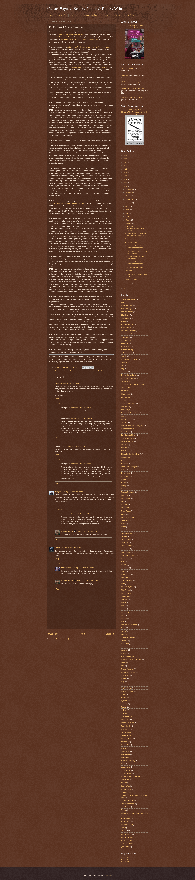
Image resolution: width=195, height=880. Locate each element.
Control (127, 239)
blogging (124, 372)
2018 (126, 172)
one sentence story (128, 637)
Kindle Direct (125, 574)
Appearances (126, 340)
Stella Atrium (66, 568)
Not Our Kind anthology (129, 625)
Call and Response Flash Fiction (132, 384)
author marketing (127, 350)
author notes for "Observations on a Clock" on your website (89, 47)
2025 (126, 159)
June (127, 210)
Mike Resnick (126, 593)
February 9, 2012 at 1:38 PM (81, 514)
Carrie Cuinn (125, 388)
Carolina (125, 75)
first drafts (124, 495)
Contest (124, 400)
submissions (125, 780)
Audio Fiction (125, 346)
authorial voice (126, 353)
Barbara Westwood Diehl (130, 359)
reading (123, 694)
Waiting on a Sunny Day (130, 82)
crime (123, 416)
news (123, 621)
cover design (125, 410)
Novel (123, 628)
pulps (123, 682)
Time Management (127, 804)
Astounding (125, 343)
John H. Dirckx (126, 546)
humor (123, 530)
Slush (123, 764)
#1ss (122, 302)
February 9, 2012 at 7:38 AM (70, 383)
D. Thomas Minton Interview (135, 267)
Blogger (108, 875)
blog (122, 369)
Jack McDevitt (126, 539)
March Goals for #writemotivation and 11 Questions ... (134, 228)
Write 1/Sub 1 (126, 821)
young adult (125, 847)
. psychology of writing (129, 299)
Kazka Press (125, 558)
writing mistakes (127, 837)
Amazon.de (125, 862)
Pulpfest (124, 678)
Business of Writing (128, 378)
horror (123, 524)
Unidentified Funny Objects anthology (134, 813)
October (128, 196)
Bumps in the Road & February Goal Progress (136, 252)
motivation (124, 599)
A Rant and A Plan (131, 242)
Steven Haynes (126, 773)
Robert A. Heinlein (127, 723)
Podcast (124, 663)
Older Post (111, 634)
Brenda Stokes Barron (129, 375)
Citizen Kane (125, 394)
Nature (123, 615)
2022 (126, 169)
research (124, 704)
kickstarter (124, 568)
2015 (126, 176)
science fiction (126, 732)
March (127, 220)
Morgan (58, 492)
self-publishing (126, 738)
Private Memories (127, 669)
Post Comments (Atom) (64, 639)
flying (123, 501)
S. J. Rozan (125, 729)
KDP (122, 561)
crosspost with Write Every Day (132, 426)
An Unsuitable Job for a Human (133, 97)
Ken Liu (124, 565)
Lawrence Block (126, 577)
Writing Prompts (126, 840)
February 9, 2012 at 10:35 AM (81, 408)
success (124, 783)
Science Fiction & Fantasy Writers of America (69, 203)
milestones (125, 596)
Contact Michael (91, 15)
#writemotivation (127, 312)
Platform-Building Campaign (131, 659)
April (127, 216)
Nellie (57, 383)
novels (123, 631)
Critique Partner (126, 419)
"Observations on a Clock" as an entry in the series (79, 39)
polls (122, 666)
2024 (126, 162)
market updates (126, 580)
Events (123, 482)
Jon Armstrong (126, 552)
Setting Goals (126, 745)
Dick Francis (125, 451)
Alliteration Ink (126, 327)
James (57, 548)
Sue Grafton (125, 786)
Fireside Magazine (127, 492)
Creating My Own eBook (130, 413)
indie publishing (126, 533)
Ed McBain (125, 463)
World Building (126, 818)
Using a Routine (131, 279)
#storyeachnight (126, 309)
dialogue (124, 448)
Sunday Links (126, 789)
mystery (124, 609)
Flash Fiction (125, 498)
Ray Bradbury (126, 688)
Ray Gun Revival (127, 691)
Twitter (123, 810)
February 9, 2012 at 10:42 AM (81, 464)
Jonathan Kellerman (128, 555)
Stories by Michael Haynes (130, 776)
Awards (123, 356)
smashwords (125, 767)
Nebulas (124, 618)
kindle (123, 571)
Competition (125, 397)
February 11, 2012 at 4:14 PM (87, 580)
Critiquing (124, 422)
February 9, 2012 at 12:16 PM (72, 492)
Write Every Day (127, 825)
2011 (126, 288)
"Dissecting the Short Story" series (70, 34)
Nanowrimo (125, 612)
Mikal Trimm (125, 590)
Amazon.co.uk (126, 859)
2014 (126, 179)
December (129, 189)
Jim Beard (124, 542)
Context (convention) (128, 403)
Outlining (124, 641)
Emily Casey (125, 473)
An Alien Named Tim (128, 331)
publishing (124, 675)
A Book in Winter (128, 68)
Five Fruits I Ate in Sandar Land (133, 88)
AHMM (123, 321)
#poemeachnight (127, 305)
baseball (124, 362)
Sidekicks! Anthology (128, 761)
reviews (124, 710)
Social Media (125, 770)
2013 (126, 183)
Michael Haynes (67, 531)
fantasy (123, 486)
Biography (62, 15)
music (123, 606)
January (128, 284)
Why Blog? (129, 271)
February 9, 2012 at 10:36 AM (81, 418)
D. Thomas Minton (64, 37)
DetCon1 (124, 445)
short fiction (125, 751)
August (128, 203)
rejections (124, 701)
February (128, 223)
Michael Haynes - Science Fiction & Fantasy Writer (85, 8)
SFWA (123, 748)
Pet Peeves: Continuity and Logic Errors (134, 257)
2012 (126, 186)
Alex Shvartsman (127, 324)
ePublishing (125, 476)
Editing (123, 470)
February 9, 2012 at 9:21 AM (75, 446)
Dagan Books (77, 67)
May (127, 213)
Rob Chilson (125, 720)
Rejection (124, 697)
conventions (125, 407)
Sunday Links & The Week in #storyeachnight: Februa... (135, 234)
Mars (123, 584)
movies (123, 603)
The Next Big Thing (128, 800)
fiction (71, 371)
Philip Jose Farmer (127, 656)
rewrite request (126, 716)
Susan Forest (126, 792)
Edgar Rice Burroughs (129, 467)
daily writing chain (127, 438)
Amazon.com (125, 857)
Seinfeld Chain (126, 735)
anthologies (125, 337)
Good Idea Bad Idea (128, 517)
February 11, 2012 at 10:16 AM (83, 568)
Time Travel (125, 807)
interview (77, 371)
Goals (123, 514)
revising (124, 713)
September (129, 199)
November (129, 192)
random (124, 685)
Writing (93, 371)
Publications (75, 15)
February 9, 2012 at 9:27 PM (87, 531)
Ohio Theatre (125, 634)
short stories (85, 371)
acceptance (125, 318)
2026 (126, 155)
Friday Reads (126, 511)
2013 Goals (125, 315)
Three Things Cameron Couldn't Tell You (118, 15)
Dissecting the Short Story (130, 454)
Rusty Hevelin (126, 726)
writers (123, 828)
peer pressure (126, 647)
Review (123, 707)
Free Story (125, 508)
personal (124, 650)
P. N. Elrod (125, 644)
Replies (60, 403)
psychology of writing (128, 672)
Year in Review (126, 843)
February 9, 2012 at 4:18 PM (71, 548)
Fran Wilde (125, 505)
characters (125, 391)
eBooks (123, 460)
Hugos (123, 527)
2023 (126, 166)
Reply (57, 399)
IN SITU (104, 67)
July (127, 206)
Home (51, 15)
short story (125, 757)
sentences (124, 742)
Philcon (123, 653)
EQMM (123, 479)
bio (122, 365)
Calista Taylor (126, 381)
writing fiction (101, 371)
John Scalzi (125, 549)
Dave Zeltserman (127, 441)
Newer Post (52, 634)
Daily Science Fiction (128, 435)
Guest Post (125, 520)
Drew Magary (126, 457)
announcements (127, 334)
